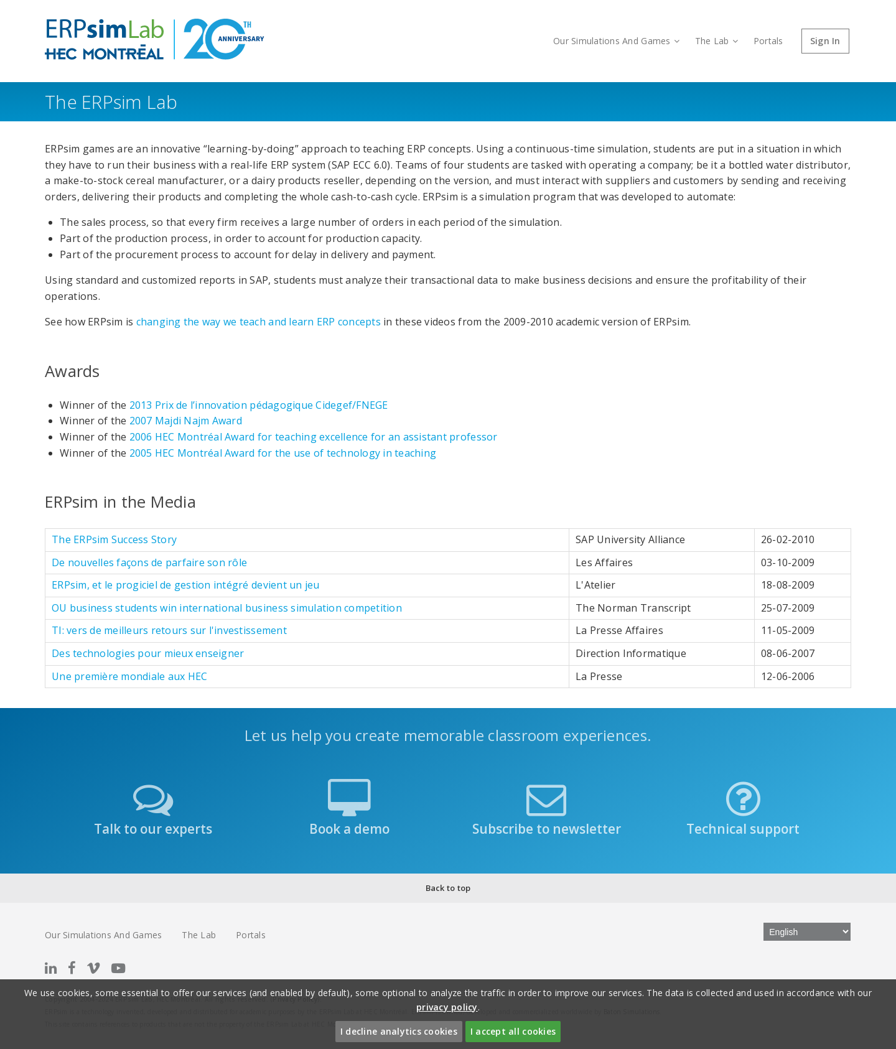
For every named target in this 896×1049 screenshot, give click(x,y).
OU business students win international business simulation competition (227, 608)
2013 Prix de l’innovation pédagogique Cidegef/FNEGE (258, 405)
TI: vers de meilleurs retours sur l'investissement (169, 630)
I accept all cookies (513, 1031)
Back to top (448, 887)
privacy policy (447, 1007)
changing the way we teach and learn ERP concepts (258, 322)
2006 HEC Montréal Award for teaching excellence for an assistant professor (313, 437)
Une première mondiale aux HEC (129, 676)
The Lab (716, 41)
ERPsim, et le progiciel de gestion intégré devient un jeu (186, 585)
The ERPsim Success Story (114, 539)
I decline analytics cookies (398, 1031)
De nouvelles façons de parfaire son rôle (149, 562)
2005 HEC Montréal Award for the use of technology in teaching (283, 453)
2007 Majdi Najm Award (185, 420)
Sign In (825, 41)
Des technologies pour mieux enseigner (148, 653)
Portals (768, 41)
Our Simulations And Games (616, 41)
